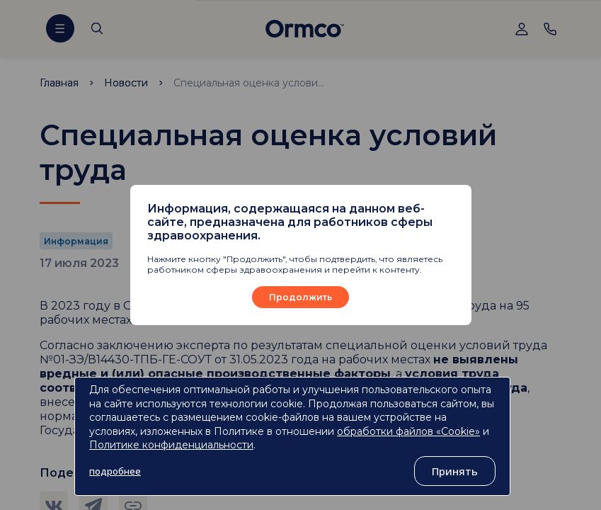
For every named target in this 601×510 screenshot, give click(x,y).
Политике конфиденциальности (171, 444)
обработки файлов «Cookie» (408, 431)
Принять (455, 471)
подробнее (115, 471)
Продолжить (300, 297)
